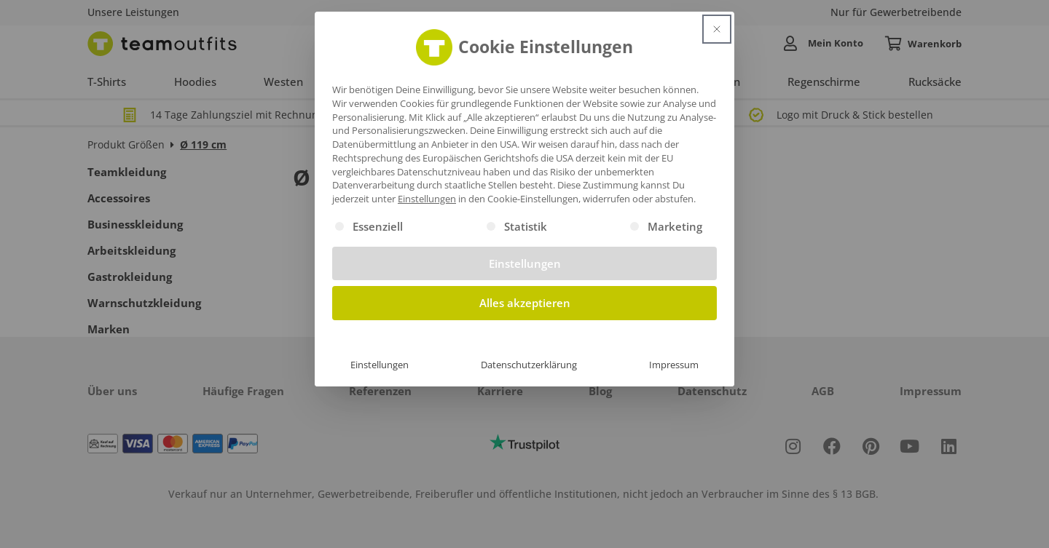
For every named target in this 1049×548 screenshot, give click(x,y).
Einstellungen (379, 364)
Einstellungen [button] (427, 198)
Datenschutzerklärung (529, 364)
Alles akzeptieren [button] (524, 302)
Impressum (674, 364)
